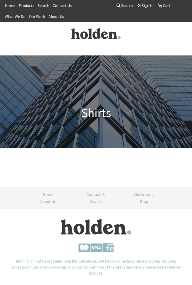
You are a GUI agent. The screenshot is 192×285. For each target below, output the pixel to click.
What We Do (15, 16)
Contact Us (62, 5)
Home (10, 5)
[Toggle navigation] (7, 49)
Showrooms (144, 194)
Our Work (37, 16)
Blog (144, 201)
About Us (56, 16)
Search (43, 5)
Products (26, 5)
